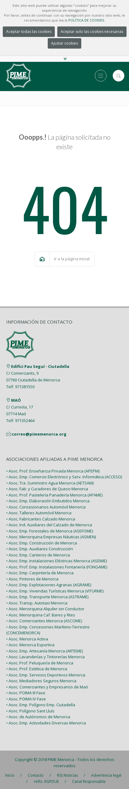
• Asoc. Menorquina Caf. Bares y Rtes (40, 615)
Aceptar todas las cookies (28, 31)
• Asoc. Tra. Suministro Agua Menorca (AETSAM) (50, 483)
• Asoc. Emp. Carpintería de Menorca (40, 573)
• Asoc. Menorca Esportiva (30, 645)
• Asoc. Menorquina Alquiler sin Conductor (45, 609)
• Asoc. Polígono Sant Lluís (30, 711)
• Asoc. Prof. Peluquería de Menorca (39, 663)
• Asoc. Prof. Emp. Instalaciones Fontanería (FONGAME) (56, 567)
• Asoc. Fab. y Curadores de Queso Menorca (47, 489)
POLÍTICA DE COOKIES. (86, 20)
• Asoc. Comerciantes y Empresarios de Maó (47, 687)
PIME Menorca (61, 759)
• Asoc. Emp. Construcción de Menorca (41, 543)
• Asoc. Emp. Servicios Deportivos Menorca (45, 675)
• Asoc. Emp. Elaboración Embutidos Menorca (48, 501)
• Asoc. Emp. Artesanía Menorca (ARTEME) (44, 651)
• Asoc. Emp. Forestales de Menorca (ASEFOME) (49, 531)
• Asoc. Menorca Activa (27, 639)
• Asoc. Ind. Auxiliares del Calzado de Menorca (49, 525)
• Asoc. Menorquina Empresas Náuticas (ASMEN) (51, 537)
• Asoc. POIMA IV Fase (26, 699)
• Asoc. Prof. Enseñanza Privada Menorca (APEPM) (52, 471)
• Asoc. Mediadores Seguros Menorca (41, 680)
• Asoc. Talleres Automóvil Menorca (38, 513)
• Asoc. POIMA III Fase (25, 692)
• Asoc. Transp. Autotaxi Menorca (36, 603)
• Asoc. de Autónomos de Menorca (38, 716)
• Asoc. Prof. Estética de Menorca (36, 668)
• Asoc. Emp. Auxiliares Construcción (39, 549)
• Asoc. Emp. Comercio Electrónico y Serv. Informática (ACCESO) (64, 477)
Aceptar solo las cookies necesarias (92, 31)
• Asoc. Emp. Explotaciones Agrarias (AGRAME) (48, 585)
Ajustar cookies (64, 43)
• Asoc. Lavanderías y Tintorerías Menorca (45, 656)
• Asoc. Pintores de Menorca (32, 579)
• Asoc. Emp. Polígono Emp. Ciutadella (40, 704)
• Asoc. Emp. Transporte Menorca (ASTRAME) (47, 597)
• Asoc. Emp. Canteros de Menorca (38, 555)
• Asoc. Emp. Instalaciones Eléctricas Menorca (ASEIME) (56, 561)
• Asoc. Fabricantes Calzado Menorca (40, 519)
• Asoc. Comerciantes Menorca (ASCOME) (44, 621)
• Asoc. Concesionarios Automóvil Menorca (46, 507)
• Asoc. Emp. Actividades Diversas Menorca (46, 723)
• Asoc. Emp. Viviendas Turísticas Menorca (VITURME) (54, 591)
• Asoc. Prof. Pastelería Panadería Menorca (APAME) (54, 495)
